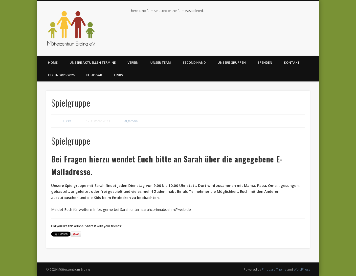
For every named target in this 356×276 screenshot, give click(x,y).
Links (118, 75)
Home (53, 62)
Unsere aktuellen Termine (92, 62)
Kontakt (292, 62)
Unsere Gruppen (232, 62)
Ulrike (67, 121)
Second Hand (194, 62)
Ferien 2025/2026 (61, 75)
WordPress (302, 269)
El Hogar (94, 75)
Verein (133, 62)
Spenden (265, 62)
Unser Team (160, 62)
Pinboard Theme (274, 269)
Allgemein (131, 121)
